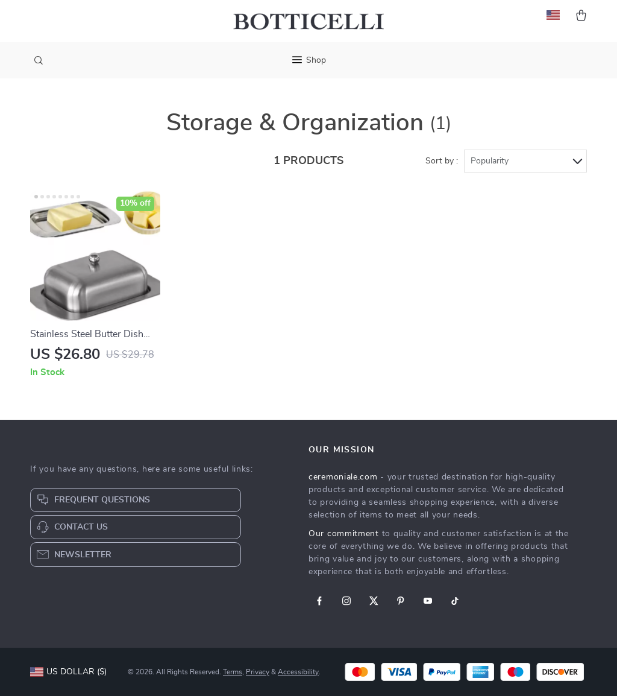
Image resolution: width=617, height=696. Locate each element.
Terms (232, 671)
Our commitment (343, 534)
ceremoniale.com (343, 477)
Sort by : (441, 161)
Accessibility (298, 671)
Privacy (257, 671)
